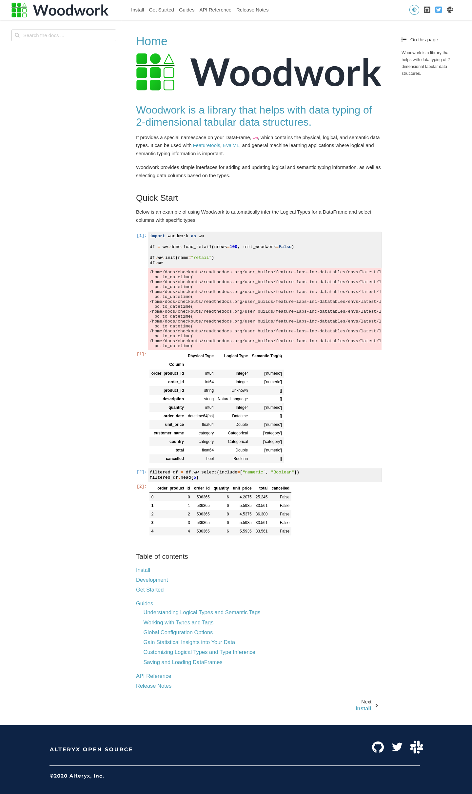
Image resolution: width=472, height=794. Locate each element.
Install (137, 9)
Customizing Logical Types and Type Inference (200, 652)
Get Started (161, 9)
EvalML (231, 145)
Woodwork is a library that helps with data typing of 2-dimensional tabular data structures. (426, 63)
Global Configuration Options (178, 632)
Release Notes (252, 9)
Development (152, 580)
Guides (187, 9)
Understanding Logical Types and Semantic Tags (202, 612)
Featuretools (206, 145)
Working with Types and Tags (179, 622)
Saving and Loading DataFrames (183, 662)
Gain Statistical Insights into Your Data (189, 642)
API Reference (215, 9)
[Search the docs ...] (63, 35)
